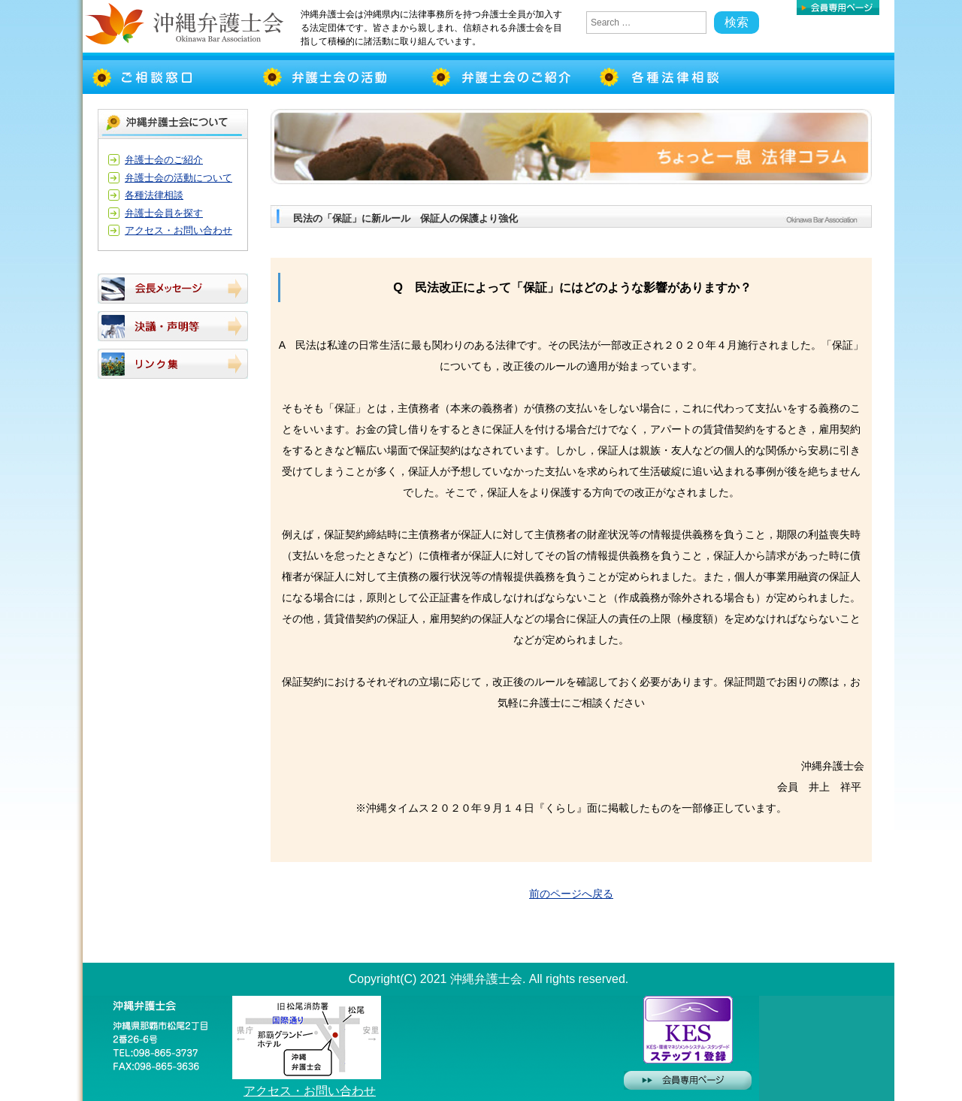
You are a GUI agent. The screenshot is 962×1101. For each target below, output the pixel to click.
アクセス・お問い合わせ (178, 230)
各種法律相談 (154, 195)
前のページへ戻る (571, 894)
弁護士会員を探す (164, 213)
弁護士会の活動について (178, 177)
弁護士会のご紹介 (164, 159)
